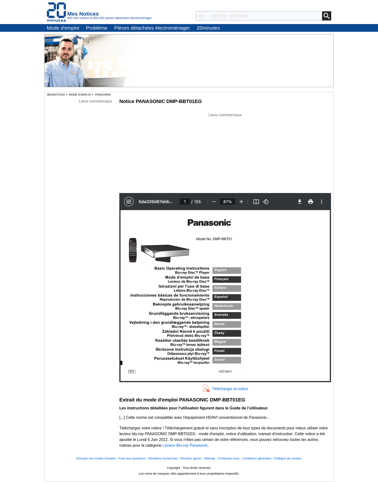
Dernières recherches (163, 458)
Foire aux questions (132, 458)
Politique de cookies (288, 458)
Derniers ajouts (191, 458)
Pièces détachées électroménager (152, 28)
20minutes (208, 28)
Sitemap (209, 458)
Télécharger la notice (230, 389)
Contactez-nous (229, 458)
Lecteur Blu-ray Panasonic (185, 445)
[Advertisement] (225, 151)
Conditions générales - (258, 458)
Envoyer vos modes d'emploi (96, 458)
